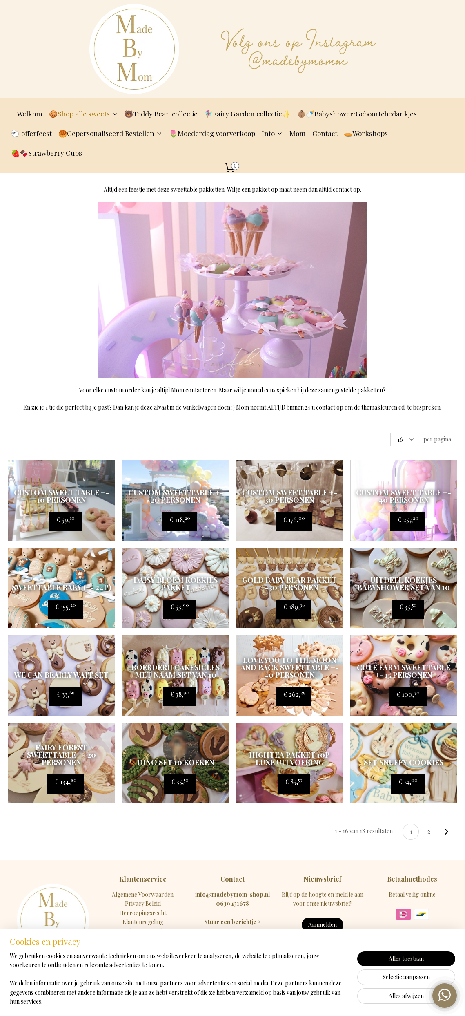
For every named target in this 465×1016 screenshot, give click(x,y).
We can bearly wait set (61, 675)
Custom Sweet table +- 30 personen (289, 496)
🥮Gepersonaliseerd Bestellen (110, 133)
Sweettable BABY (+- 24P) (61, 587)
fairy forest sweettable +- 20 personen (61, 755)
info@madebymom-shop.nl (232, 894)
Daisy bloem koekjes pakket (175, 583)
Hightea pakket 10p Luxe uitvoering (289, 758)
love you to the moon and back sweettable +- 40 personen (289, 667)
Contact (324, 133)
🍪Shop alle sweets (83, 113)
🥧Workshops (366, 133)
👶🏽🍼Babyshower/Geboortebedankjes (357, 113)
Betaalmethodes (142, 940)
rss (223, 1001)
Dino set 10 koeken (175, 762)
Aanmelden (322, 925)
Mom (297, 133)
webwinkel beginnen (249, 1001)
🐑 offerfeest (31, 133)
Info (272, 133)
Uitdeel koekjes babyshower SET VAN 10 (403, 583)
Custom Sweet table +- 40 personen (403, 496)
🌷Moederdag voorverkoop (212, 133)
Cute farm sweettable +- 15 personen (403, 671)
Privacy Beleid (143, 903)
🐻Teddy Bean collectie (161, 113)
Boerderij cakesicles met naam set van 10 (175, 671)
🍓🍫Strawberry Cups (46, 152)
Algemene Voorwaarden (143, 894)
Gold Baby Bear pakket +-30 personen (289, 583)
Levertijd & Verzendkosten (143, 931)
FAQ (142, 949)
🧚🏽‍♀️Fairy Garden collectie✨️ (247, 113)
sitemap (208, 1001)
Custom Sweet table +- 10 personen (61, 496)
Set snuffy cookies (403, 762)
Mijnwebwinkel (312, 1001)
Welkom (29, 113)
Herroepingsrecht (142, 913)
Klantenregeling (142, 922)
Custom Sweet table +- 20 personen (175, 496)
